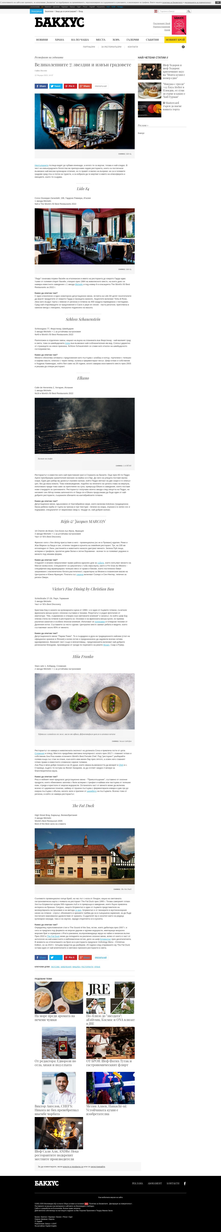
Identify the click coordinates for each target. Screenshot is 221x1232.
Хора (116, 39)
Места (100, 39)
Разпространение (161, 26)
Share (43, 86)
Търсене (188, 11)
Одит (79, 7)
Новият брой (175, 39)
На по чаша (80, 39)
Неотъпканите (41, 165)
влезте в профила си (73, 1166)
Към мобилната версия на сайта (110, 1197)
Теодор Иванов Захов (104, 1211)
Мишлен (76, 967)
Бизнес (59, 1217)
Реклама (137, 1183)
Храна (59, 39)
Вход (81, 11)
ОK (218, 2)
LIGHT (54, 1224)
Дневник (56, 7)
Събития (152, 39)
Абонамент (155, 1183)
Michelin (79, 284)
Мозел (106, 645)
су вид (78, 910)
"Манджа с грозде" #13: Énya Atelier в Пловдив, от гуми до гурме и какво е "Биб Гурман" (161, 90)
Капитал (48, 7)
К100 (113, 7)
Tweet (57, 86)
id (42, 7)
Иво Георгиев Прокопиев (85, 1211)
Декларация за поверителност (120, 1204)
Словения (39, 753)
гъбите (100, 563)
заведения (65, 967)
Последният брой (161, 23)
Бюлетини (49, 11)
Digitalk (39, 1221)
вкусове (55, 967)
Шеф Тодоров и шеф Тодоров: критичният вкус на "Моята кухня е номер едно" (161, 72)
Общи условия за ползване (74, 1204)
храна (97, 967)
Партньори (89, 47)
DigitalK (92, 7)
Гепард (120, 7)
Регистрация (36, 11)
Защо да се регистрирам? (66, 11)
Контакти (133, 47)
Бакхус (72, 7)
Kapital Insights (51, 1226)
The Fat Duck (53, 936)
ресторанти (87, 967)
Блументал (105, 939)
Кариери (64, 7)
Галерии (133, 39)
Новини (42, 39)
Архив (167, 30)
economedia (35, 7)
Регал (85, 7)
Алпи (67, 343)
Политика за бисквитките (98, 1204)
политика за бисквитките (172, 2)
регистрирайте (98, 1166)
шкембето (91, 791)
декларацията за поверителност (198, 2)
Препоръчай (101, 86)
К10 (108, 7)
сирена (79, 574)
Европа (51, 1219)
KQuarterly (101, 7)
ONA (121, 765)
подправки (100, 621)
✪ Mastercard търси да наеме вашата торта (160, 109)
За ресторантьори (111, 47)
